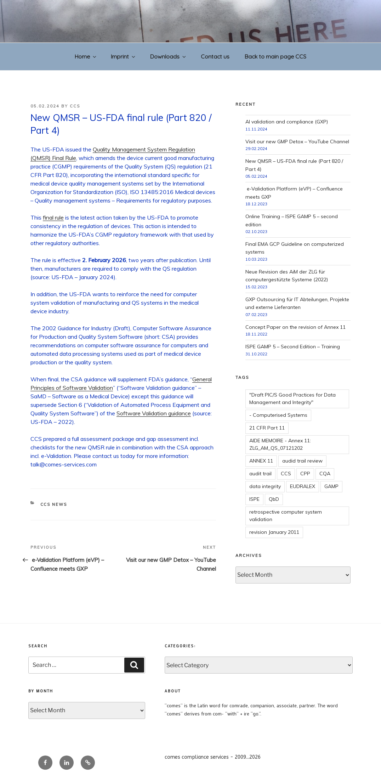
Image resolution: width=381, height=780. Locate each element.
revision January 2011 (274, 532)
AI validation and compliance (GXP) (286, 121)
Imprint (123, 56)
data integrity (265, 486)
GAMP (331, 486)
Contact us (215, 56)
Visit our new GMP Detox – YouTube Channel (297, 141)
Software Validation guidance (153, 413)
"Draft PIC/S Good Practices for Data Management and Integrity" (292, 398)
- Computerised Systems (278, 415)
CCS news (53, 504)
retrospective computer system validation (285, 515)
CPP (305, 473)
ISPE (254, 499)
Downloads (168, 56)
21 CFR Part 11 (267, 428)
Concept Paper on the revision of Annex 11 (295, 327)
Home (86, 56)
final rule (53, 217)
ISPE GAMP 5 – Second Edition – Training (292, 346)
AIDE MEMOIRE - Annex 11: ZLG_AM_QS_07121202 (280, 444)
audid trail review (302, 461)
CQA (324, 473)
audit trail (260, 473)
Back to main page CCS (275, 56)
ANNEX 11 (261, 461)
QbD (274, 499)
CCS (75, 106)
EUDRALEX (302, 486)
